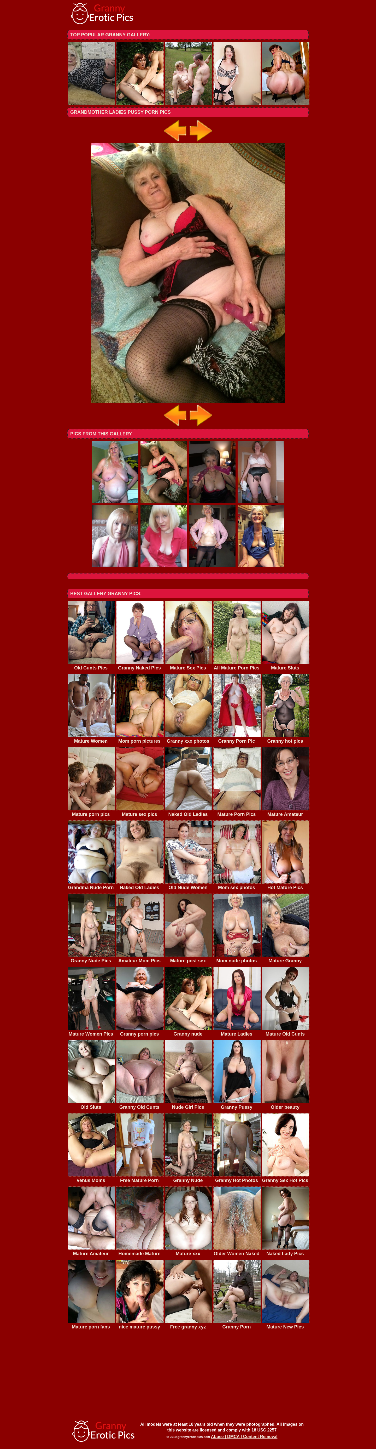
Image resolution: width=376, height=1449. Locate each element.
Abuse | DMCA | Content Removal (244, 1436)
